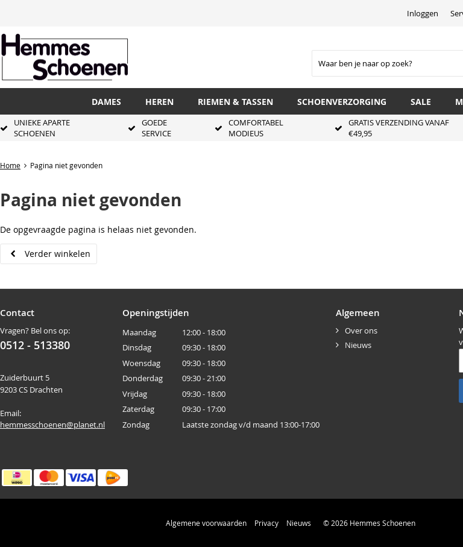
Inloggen (422, 13)
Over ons (361, 330)
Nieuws (358, 345)
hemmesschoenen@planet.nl (52, 424)
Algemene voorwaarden (206, 523)
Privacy (266, 523)
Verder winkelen (57, 253)
